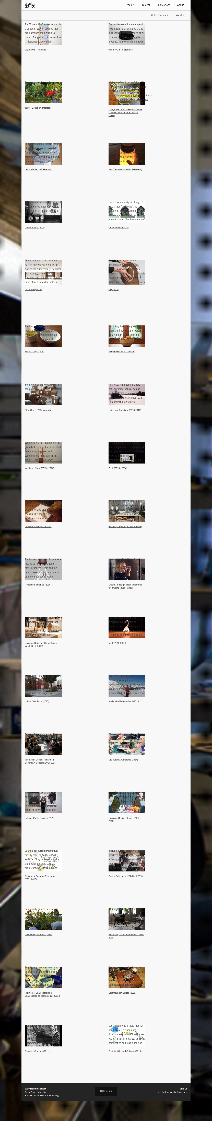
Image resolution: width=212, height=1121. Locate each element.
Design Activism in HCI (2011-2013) (126, 876)
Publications (163, 5)
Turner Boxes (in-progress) (38, 108)
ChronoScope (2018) (35, 227)
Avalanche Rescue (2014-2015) (124, 701)
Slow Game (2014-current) (38, 410)
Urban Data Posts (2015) (37, 701)
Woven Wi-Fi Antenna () (36, 49)
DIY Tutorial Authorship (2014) (123, 759)
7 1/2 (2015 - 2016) (118, 468)
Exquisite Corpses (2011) (37, 1051)
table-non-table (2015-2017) (38, 526)
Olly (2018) (114, 289)
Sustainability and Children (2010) (125, 1051)
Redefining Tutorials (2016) (38, 584)
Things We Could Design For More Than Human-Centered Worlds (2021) (125, 112)
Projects (145, 5)
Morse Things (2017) (35, 351)
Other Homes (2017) (119, 227)
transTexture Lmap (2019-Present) (125, 169)
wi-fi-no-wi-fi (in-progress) (121, 49)
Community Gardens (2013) (38, 934)
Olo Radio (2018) (33, 289)
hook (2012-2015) (117, 643)
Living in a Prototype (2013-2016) (125, 410)
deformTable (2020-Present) (38, 169)
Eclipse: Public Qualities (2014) (40, 818)
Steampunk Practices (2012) (122, 993)
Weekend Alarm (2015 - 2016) (39, 468)
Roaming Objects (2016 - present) (125, 526)
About (180, 5)
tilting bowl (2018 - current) (122, 351)
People (130, 5)
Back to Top (106, 1091)
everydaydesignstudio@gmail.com (172, 1092)
